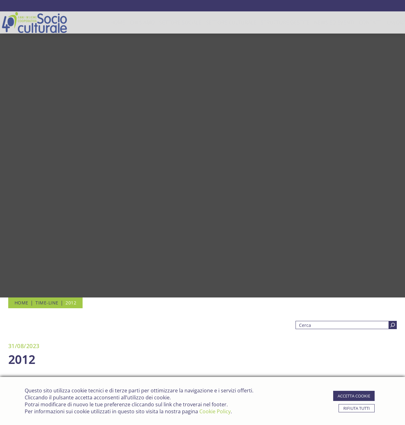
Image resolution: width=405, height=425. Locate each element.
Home (94, 22)
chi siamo (119, 22)
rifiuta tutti (356, 408)
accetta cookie (354, 396)
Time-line (47, 303)
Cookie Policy (215, 411)
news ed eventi (311, 22)
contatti (348, 22)
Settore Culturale (208, 22)
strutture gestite (262, 22)
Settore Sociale (157, 22)
